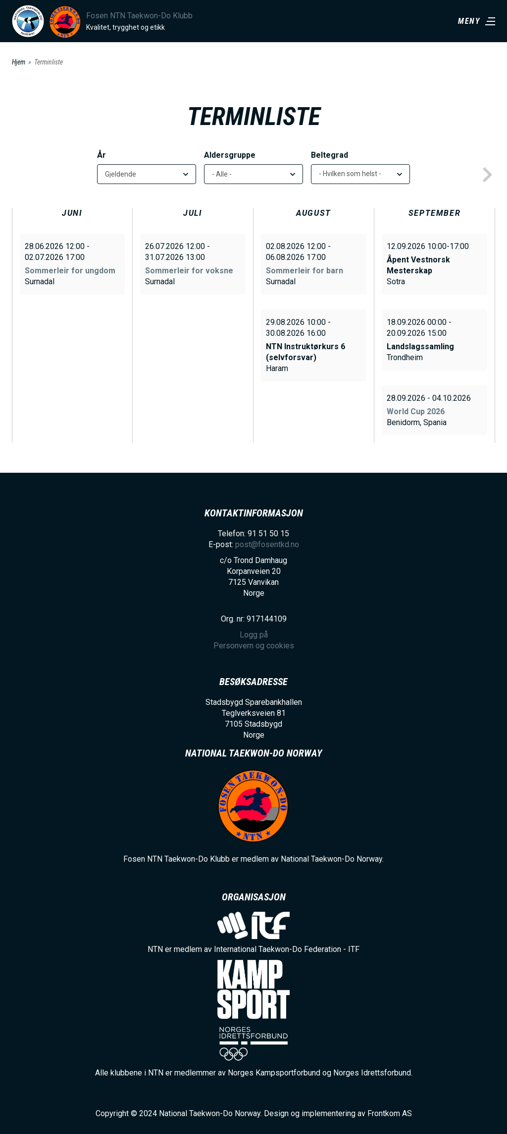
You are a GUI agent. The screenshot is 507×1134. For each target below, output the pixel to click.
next (487, 175)
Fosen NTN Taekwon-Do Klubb (139, 15)
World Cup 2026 (416, 411)
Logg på (254, 634)
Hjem (18, 62)
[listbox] (360, 174)
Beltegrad (329, 155)
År (101, 155)
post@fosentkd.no (267, 544)
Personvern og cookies (253, 645)
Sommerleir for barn (304, 270)
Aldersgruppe (229, 155)
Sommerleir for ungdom (70, 270)
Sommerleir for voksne (189, 270)
